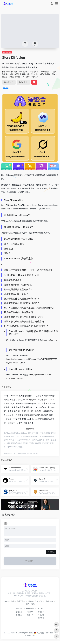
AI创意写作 (34, 72)
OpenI (18, 633)
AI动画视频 (45, 72)
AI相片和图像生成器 (17, 74)
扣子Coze (49, 601)
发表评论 (51, 552)
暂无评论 (10, 514)
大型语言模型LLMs (16, 77)
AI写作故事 (23, 72)
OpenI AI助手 (9, 601)
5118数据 (30, 399)
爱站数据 (41, 399)
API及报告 (30, 608)
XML (33, 635)
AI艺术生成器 (32, 74)
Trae (42, 601)
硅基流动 (29, 601)
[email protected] (49, 340)
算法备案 (19, 615)
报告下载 (30, 615)
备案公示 (19, 608)
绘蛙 (33, 604)
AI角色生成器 (7, 52)
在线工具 (20, 601)
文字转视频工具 (32, 77)
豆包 (36, 601)
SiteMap (29, 635)
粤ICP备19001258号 (26, 633)
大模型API (30, 612)
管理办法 (19, 612)
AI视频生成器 (45, 74)
